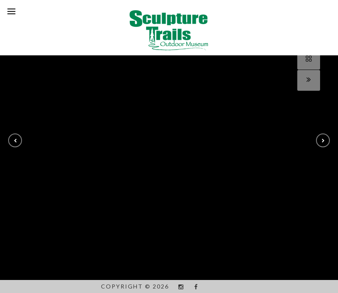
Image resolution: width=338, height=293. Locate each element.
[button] (15, 140)
